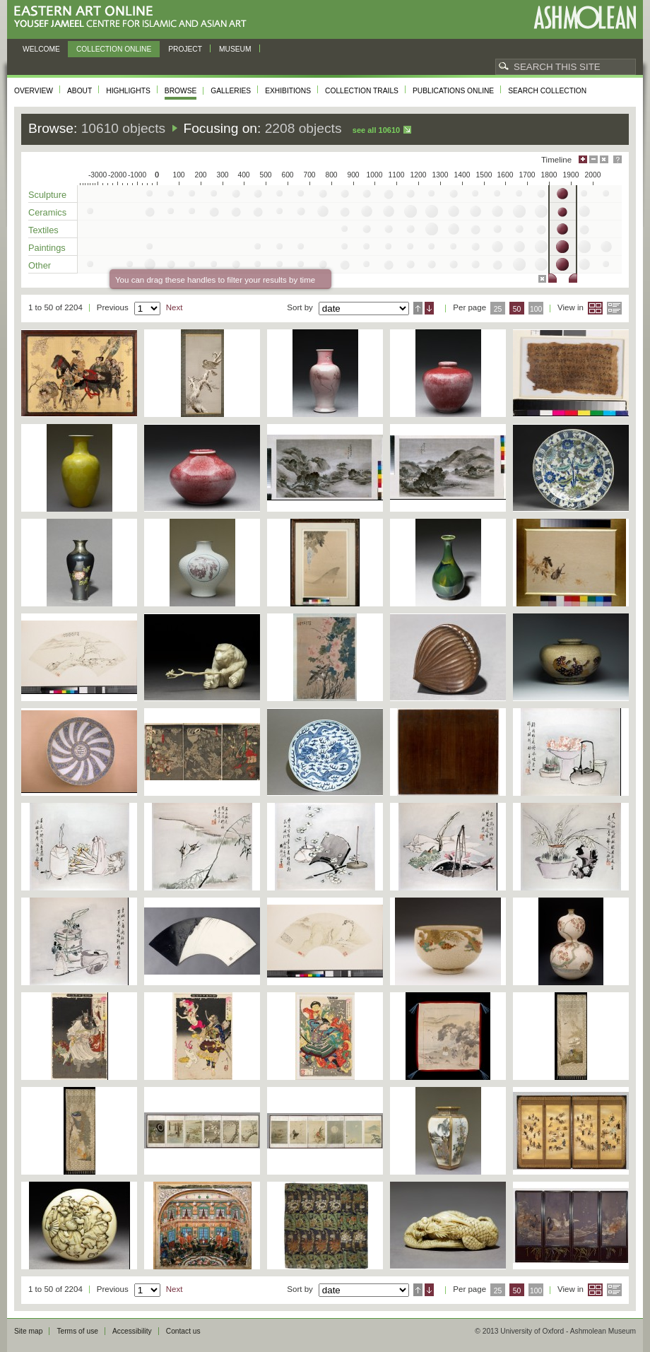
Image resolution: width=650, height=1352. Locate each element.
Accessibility (132, 1331)
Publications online (453, 91)
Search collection (547, 91)
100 (536, 309)
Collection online (113, 49)
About (79, 91)
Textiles (43, 230)
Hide (604, 159)
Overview (33, 91)
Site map (28, 1331)
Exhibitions (288, 91)
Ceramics (47, 212)
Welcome (41, 49)
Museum (235, 49)
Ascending (417, 308)
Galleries (231, 91)
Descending (429, 308)
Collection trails (361, 91)
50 (517, 309)
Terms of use (77, 1331)
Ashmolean (584, 17)
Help (617, 159)
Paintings (47, 247)
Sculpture (47, 194)
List (614, 308)
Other (39, 265)
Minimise (593, 159)
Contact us (183, 1331)
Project (185, 49)
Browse (181, 91)
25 (498, 309)
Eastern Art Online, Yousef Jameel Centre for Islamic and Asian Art (134, 17)
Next (174, 307)
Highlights (128, 91)
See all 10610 (376, 130)
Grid (595, 308)
